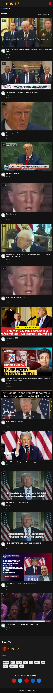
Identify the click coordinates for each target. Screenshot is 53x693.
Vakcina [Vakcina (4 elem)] (5, 666)
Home (3, 8)
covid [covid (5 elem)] (12, 662)
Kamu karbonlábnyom (13, 173)
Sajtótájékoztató (11, 214)
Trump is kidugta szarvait (14, 421)
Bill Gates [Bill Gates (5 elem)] (6, 662)
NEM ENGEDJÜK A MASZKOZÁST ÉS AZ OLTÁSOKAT (23, 543)
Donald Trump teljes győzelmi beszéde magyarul (22, 462)
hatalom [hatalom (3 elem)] (19, 662)
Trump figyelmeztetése (14, 133)
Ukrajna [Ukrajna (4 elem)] (37, 662)
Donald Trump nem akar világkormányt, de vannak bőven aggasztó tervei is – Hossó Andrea (28, 380)
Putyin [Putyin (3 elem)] (25, 662)
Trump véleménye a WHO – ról (16, 297)
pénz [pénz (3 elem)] (31, 662)
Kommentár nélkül (12, 338)
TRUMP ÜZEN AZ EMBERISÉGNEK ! (17, 502)
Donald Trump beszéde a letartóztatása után (21, 584)
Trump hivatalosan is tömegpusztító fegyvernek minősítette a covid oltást (29, 50)
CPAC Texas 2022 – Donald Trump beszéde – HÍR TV (23, 624)
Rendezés (43, 14)
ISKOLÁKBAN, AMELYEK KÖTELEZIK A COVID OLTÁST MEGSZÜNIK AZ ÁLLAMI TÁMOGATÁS (28, 256)
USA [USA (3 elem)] (43, 662)
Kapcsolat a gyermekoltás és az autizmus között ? (22, 92)
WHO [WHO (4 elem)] (21, 666)
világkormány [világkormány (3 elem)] (14, 666)
